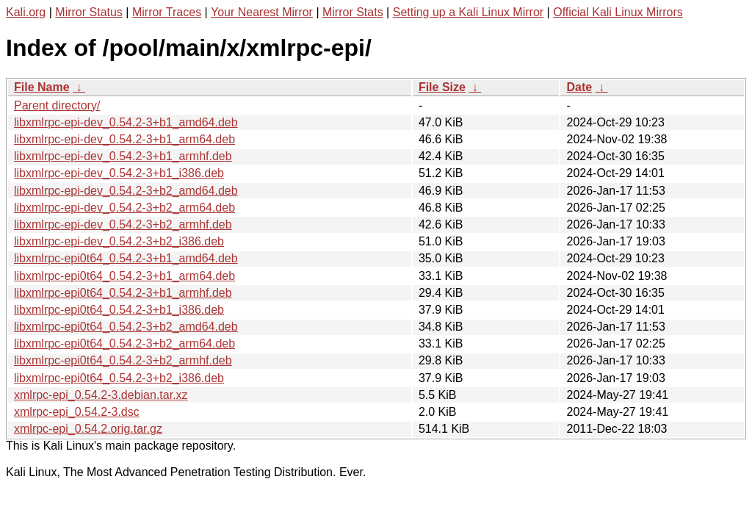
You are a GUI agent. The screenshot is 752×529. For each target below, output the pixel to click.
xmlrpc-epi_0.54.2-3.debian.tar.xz (101, 395)
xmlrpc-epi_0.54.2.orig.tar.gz (88, 428)
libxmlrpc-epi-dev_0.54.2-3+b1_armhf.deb (123, 156)
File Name (42, 87)
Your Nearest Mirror (262, 12)
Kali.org (26, 12)
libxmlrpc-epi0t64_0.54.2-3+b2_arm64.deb (124, 343)
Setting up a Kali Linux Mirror (468, 12)
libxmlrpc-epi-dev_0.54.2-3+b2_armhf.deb (123, 224)
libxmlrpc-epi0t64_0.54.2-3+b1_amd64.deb (126, 258)
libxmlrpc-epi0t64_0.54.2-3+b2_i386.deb (119, 378)
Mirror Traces (166, 12)
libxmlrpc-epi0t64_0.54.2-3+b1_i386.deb (119, 309)
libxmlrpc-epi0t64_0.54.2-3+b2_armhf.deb (123, 360)
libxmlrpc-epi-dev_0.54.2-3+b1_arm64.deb (124, 139)
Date (579, 87)
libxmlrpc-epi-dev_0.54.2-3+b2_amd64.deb (126, 190)
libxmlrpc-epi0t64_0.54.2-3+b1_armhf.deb (123, 293)
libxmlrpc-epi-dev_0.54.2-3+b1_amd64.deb (126, 122)
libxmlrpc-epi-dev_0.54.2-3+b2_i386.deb (119, 241)
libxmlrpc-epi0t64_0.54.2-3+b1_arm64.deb (124, 276)
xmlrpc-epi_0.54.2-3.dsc (77, 412)
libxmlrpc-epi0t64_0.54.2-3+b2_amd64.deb (126, 326)
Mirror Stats (352, 12)
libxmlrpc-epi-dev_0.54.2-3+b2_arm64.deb (124, 207)
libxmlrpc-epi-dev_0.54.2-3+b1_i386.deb (119, 173)
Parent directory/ (57, 105)
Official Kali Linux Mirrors (618, 12)
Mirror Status (89, 12)
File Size (442, 87)
